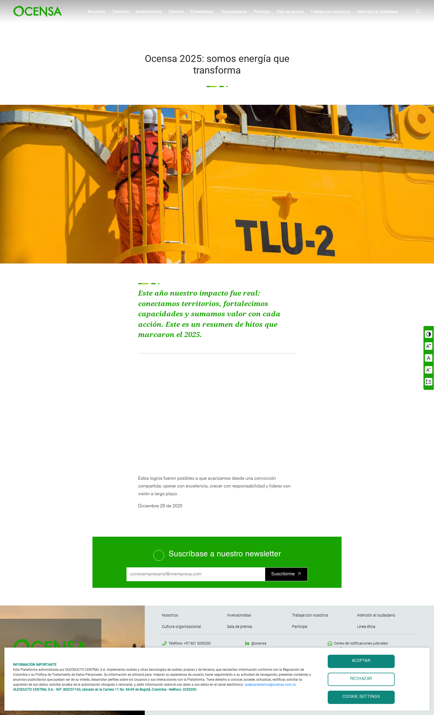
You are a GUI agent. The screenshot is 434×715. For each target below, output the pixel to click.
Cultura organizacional (181, 626)
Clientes (176, 11)
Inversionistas (149, 11)
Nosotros (96, 11)
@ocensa (258, 643)
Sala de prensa (290, 11)
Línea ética (366, 626)
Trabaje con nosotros (330, 11)
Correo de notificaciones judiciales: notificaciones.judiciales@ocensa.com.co (367, 646)
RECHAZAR (361, 679)
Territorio (120, 11)
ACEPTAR (361, 661)
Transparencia (234, 11)
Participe (262, 11)
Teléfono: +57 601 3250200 (190, 643)
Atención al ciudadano (377, 11)
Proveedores (202, 11)
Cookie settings (361, 697)
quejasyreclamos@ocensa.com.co (270, 685)
